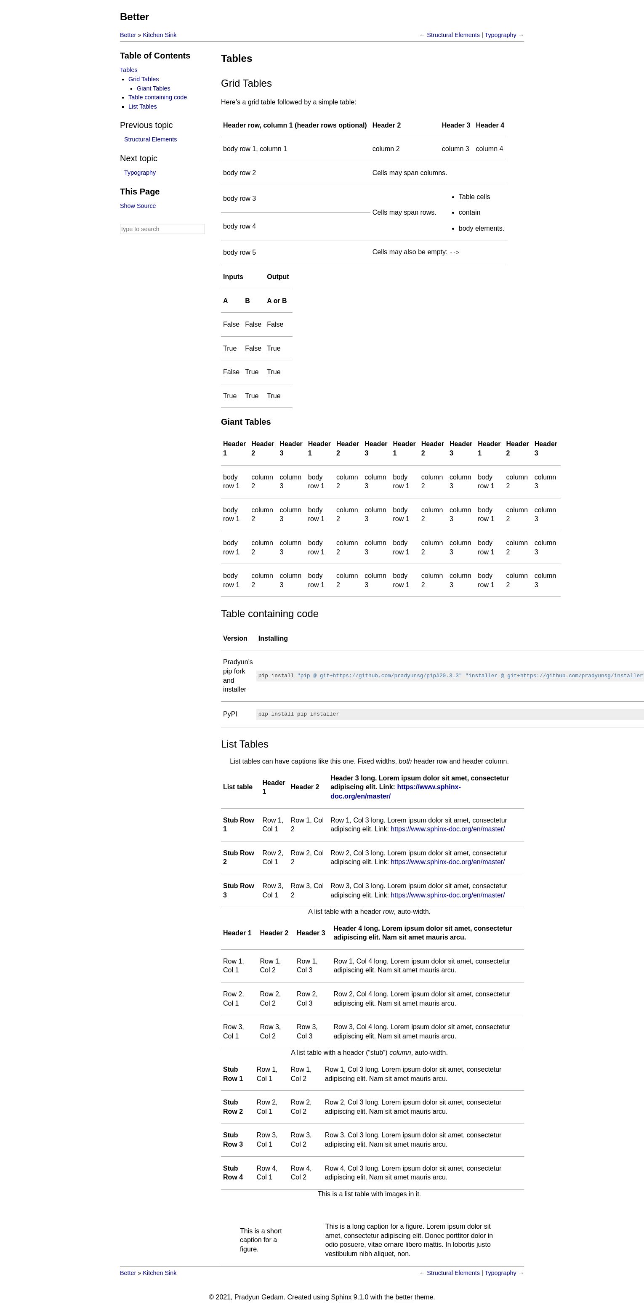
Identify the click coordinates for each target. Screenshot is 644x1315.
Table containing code (157, 97)
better (403, 1296)
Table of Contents (155, 55)
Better (134, 16)
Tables (129, 70)
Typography (500, 35)
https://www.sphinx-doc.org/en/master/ (448, 828)
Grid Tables (143, 79)
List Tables (142, 106)
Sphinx (341, 1296)
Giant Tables (153, 88)
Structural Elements (453, 35)
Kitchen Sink (159, 35)
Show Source (138, 205)
